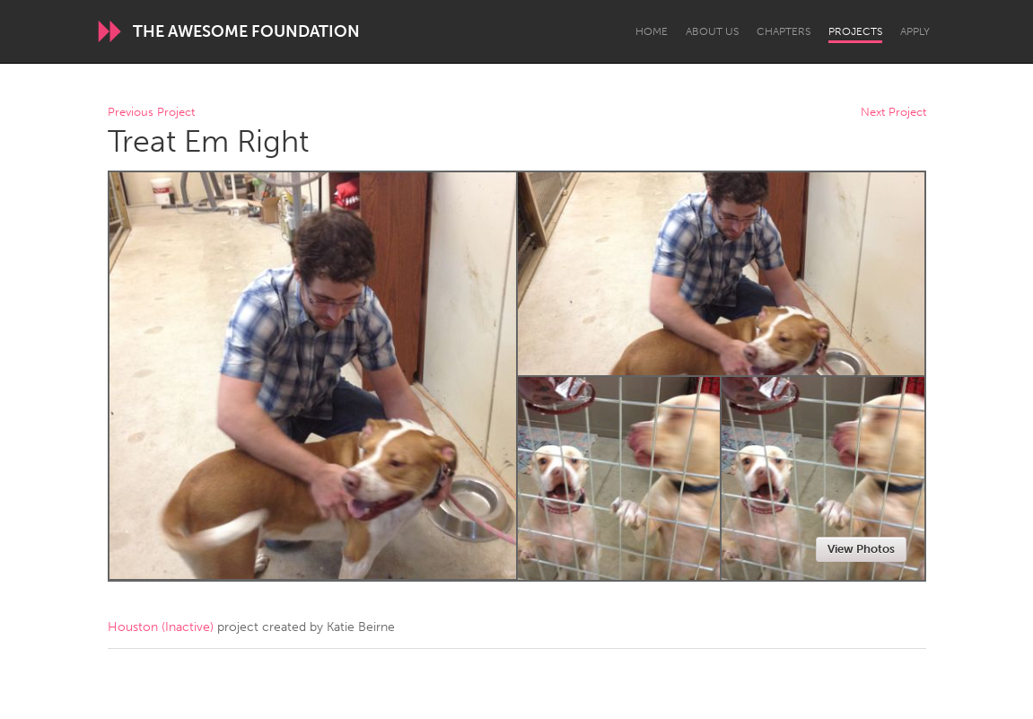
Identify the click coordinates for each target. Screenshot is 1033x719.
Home (651, 31)
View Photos (861, 549)
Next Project (893, 112)
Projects (855, 31)
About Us (712, 31)
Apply (915, 31)
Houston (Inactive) (161, 627)
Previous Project (151, 112)
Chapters (783, 31)
